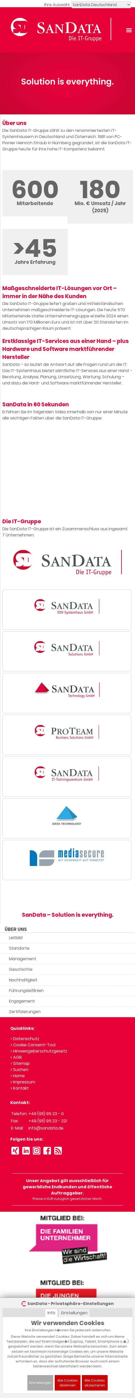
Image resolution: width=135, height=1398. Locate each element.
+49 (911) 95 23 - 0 (46, 1114)
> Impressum (22, 1082)
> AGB (16, 1057)
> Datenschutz (24, 1039)
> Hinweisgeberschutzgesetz (38, 1051)
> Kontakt (19, 1088)
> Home (17, 1076)
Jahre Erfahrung (34, 262)
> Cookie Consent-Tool (32, 1045)
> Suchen (19, 1070)
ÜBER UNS (16, 929)
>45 (35, 248)
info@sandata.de (45, 1128)
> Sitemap (20, 1063)
